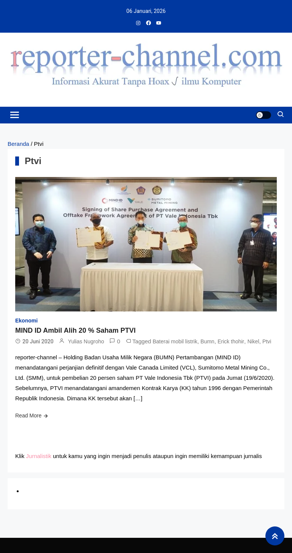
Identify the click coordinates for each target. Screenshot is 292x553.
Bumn (207, 341)
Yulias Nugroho (86, 341)
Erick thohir (230, 341)
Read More (28, 415)
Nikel (253, 341)
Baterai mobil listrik (175, 341)
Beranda (18, 144)
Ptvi (266, 341)
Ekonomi (26, 321)
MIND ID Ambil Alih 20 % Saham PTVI (75, 330)
